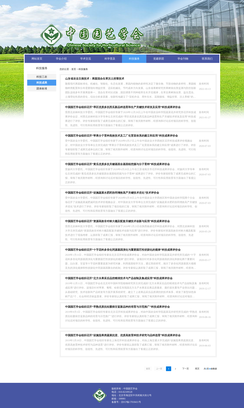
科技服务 (83, 69)
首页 (73, 69)
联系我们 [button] (207, 58)
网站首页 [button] (37, 58)
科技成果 (41, 82)
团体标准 (41, 88)
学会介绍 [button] (61, 58)
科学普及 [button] (110, 58)
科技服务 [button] (134, 58)
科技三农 (41, 76)
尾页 (197, 368)
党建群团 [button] (158, 58)
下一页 (185, 368)
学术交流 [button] (85, 58)
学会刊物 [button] (183, 58)
